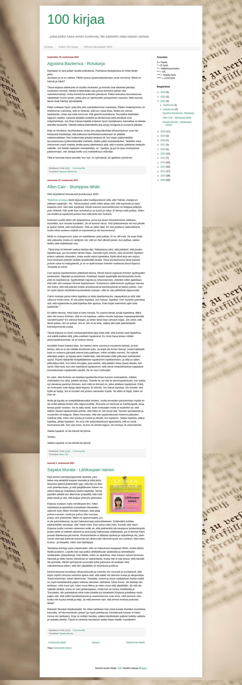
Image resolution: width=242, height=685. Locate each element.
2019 (163, 136)
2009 (163, 180)
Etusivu (48, 46)
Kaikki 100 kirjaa (68, 46)
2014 (163, 158)
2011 (163, 171)
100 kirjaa (76, 19)
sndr (119, 668)
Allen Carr (63, 454)
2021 (163, 101)
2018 (163, 140)
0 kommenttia (79, 168)
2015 (163, 153)
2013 (163, 162)
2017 (163, 144)
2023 (163, 92)
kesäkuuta (168, 105)
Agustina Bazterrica (68, 171)
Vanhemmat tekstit (135, 642)
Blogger (143, 668)
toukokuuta (169, 109)
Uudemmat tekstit (57, 642)
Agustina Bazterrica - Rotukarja (76, 63)
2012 (163, 166)
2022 (163, 96)
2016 (163, 149)
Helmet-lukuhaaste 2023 (98, 46)
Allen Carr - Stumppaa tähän (73, 186)
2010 (163, 175)
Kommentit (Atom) (62, 648)
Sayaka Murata (66, 633)
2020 (163, 131)
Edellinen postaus (58, 200)
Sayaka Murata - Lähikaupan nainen (80, 469)
